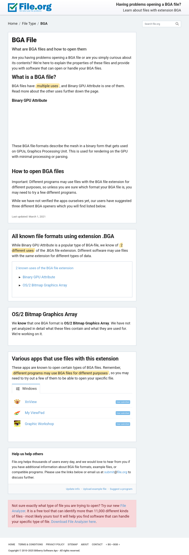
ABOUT (85, 544)
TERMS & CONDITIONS (30, 544)
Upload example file (94, 488)
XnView (31, 402)
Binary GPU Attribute (39, 277)
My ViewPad (35, 413)
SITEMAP (73, 544)
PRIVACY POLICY (55, 544)
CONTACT (97, 544)
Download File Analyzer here (73, 522)
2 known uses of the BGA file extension (45, 268)
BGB (115, 544)
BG (109, 544)
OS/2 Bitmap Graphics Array (45, 285)
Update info (73, 488)
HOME (11, 544)
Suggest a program (121, 488)
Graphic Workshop (39, 424)
